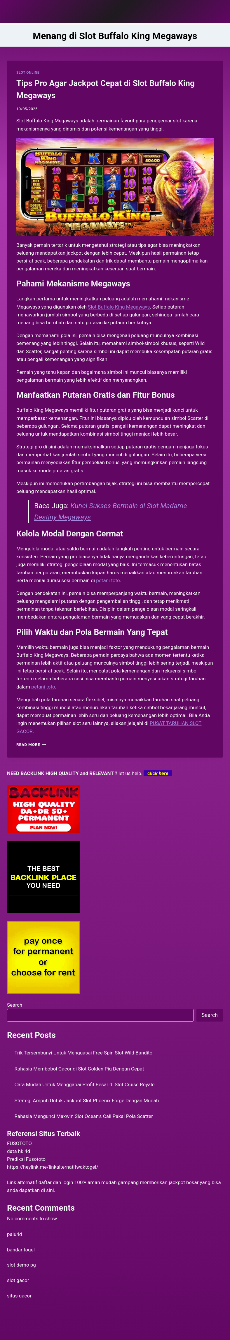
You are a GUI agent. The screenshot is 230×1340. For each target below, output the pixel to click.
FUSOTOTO (19, 1143)
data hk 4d (18, 1151)
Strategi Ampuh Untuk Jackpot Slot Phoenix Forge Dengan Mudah (87, 1100)
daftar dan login (56, 1182)
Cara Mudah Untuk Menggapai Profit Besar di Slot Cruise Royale (85, 1084)
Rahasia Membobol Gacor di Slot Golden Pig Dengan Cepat (79, 1069)
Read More (31, 744)
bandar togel (21, 1250)
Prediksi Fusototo (26, 1159)
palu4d (14, 1234)
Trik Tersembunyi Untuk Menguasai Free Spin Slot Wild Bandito (84, 1053)
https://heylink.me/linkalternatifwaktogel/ (52, 1167)
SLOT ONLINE (27, 73)
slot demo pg (21, 1265)
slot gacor (18, 1280)
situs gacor (19, 1296)
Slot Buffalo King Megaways (119, 307)
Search (14, 1005)
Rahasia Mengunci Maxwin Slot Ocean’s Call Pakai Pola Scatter (84, 1116)
